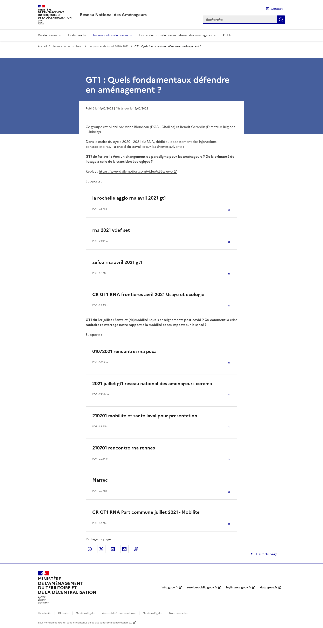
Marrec (100, 480)
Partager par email (124, 549)
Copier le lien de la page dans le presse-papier (136, 549)
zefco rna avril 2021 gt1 (117, 262)
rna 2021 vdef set (111, 230)
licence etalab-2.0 (121, 622)
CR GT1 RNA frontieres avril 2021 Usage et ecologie (148, 294)
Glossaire (63, 613)
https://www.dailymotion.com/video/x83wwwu (136, 171)
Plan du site (44, 613)
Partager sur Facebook (90, 549)
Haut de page (266, 554)
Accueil (42, 46)
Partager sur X (101, 549)
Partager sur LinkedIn (113, 549)
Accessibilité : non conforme (119, 613)
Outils (227, 35)
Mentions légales (85, 613)
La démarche (77, 35)
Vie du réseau (47, 35)
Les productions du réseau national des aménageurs (175, 35)
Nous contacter (178, 613)
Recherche (281, 19)
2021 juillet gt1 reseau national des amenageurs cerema (152, 383)
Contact (277, 9)
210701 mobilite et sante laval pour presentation (144, 415)
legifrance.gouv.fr (238, 587)
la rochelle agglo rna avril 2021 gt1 (129, 198)
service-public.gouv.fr (202, 587)
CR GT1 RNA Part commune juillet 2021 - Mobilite (146, 512)
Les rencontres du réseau (110, 35)
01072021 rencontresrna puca (124, 351)
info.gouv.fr (170, 587)
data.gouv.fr (268, 587)
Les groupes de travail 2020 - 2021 (108, 46)
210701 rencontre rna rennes (123, 448)
